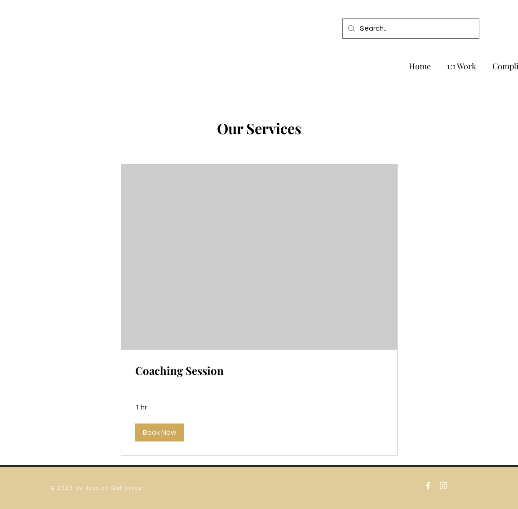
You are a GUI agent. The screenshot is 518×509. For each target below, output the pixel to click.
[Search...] (410, 28)
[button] (159, 432)
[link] (259, 371)
